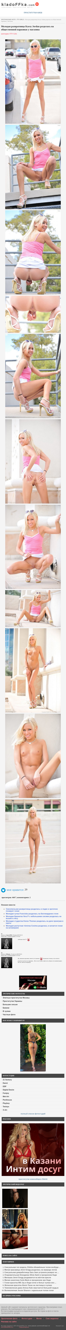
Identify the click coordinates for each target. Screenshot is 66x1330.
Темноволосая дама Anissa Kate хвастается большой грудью (31, 1288)
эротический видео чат (43, 1325)
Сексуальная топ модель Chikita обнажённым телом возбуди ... (32, 1267)
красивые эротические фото (20, 4)
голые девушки (32, 1325)
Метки (39, 1318)
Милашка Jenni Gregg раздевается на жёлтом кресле (27, 1278)
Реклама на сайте (9, 1322)
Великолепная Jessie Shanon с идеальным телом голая (29, 1290)
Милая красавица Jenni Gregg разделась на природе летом (30, 1270)
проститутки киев (33, 13)
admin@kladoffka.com (7, 1327)
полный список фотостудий (33, 1114)
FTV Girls (20, 19)
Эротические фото (9, 1318)
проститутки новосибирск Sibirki (33, 1179)
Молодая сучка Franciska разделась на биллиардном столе (32, 914)
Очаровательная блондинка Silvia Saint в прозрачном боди (30, 1275)
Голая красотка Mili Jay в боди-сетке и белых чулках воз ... (30, 1283)
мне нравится (12, 889)
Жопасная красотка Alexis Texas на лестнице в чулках (28, 1285)
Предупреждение (24, 1327)
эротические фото (8, 19)
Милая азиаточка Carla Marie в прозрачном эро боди (27, 1280)
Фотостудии (27, 1318)
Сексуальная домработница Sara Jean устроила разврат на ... (31, 1272)
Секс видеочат (52, 1318)
